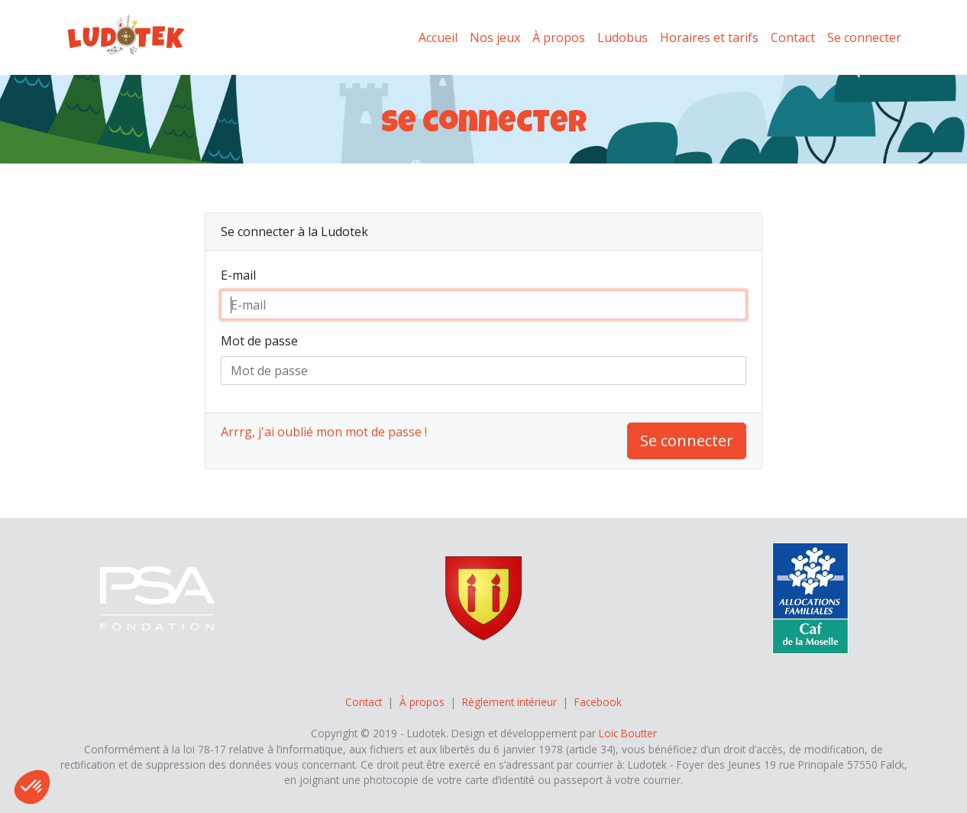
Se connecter (864, 37)
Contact (793, 37)
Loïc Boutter (628, 733)
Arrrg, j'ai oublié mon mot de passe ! (324, 431)
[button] (32, 787)
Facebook (598, 702)
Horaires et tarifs (709, 37)
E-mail (238, 275)
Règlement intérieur (509, 702)
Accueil (438, 37)
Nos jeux (495, 37)
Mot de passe (259, 340)
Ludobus (622, 37)
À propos (558, 37)
